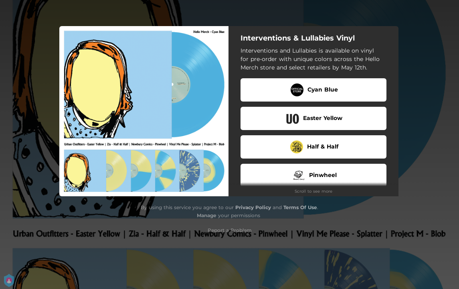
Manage (206, 215)
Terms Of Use (300, 207)
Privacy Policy (253, 207)
